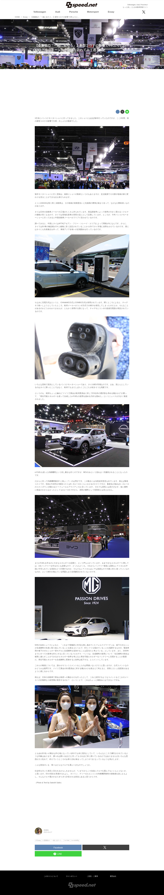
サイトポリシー (71, 876)
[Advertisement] (82, 89)
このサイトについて (51, 876)
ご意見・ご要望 (92, 876)
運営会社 (113, 876)
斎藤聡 (46, 56)
